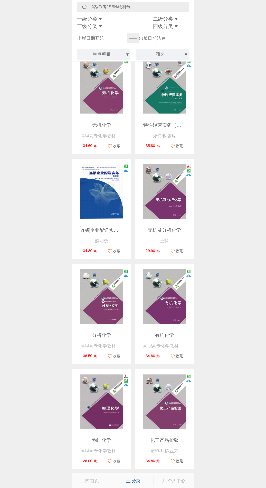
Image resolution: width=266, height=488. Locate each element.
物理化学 (101, 440)
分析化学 (101, 335)
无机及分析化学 (164, 230)
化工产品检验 (164, 440)
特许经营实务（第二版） (169, 125)
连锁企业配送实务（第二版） (111, 230)
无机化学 (101, 125)
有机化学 (164, 335)
